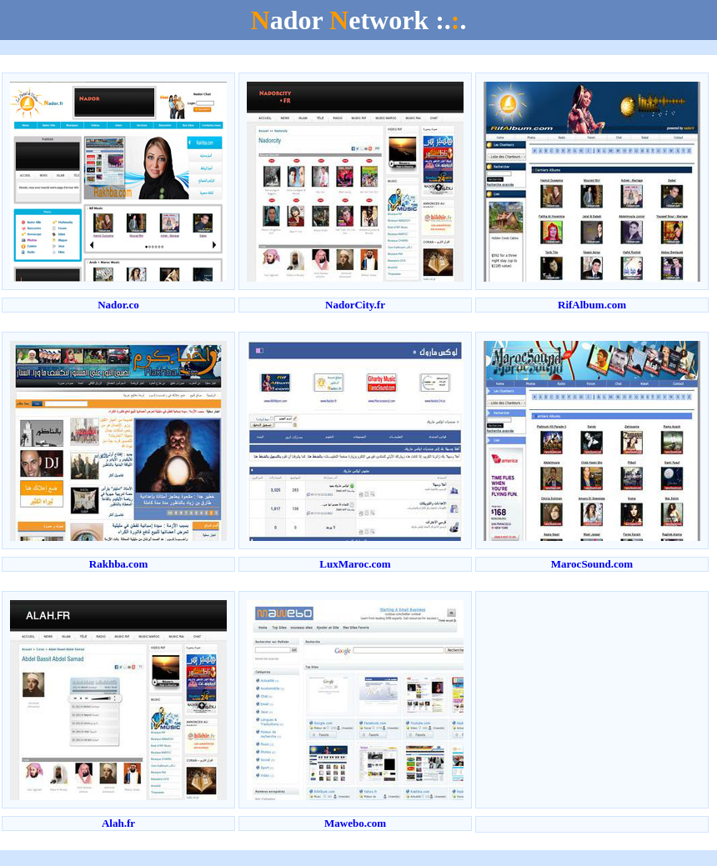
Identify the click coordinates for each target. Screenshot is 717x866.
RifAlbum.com (592, 304)
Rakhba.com (118, 564)
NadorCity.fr (355, 304)
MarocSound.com (592, 564)
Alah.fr (118, 823)
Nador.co (118, 304)
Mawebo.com (355, 823)
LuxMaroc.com (354, 564)
